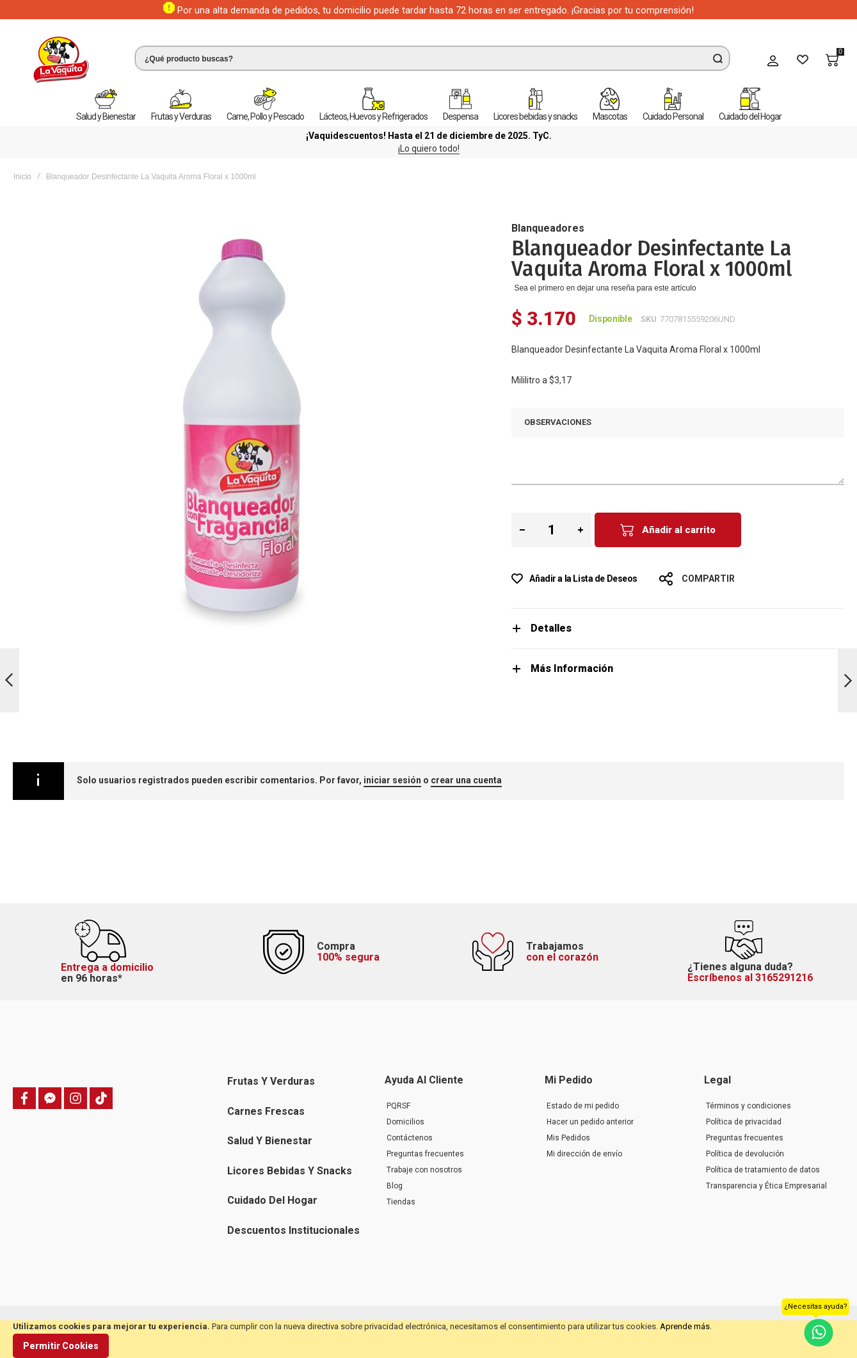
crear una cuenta (466, 780)
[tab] (677, 628)
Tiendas (401, 1201)
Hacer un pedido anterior (590, 1121)
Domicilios (405, 1121)
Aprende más (685, 1326)
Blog (395, 1185)
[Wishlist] (802, 60)
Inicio (22, 176)
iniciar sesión (392, 780)
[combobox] (432, 58)
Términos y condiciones (748, 1105)
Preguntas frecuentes (425, 1153)
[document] (428, 1339)
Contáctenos (410, 1137)
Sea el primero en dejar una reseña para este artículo (605, 288)
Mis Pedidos (568, 1137)
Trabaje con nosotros (424, 1169)
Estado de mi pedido (583, 1105)
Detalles (551, 628)
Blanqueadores (547, 228)
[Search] (717, 58)
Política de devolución (745, 1153)
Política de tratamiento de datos (763, 1169)
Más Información (572, 668)
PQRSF (398, 1105)
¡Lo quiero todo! (429, 148)
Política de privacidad (743, 1121)
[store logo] (61, 59)
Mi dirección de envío (584, 1153)
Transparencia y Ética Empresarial (766, 1185)
